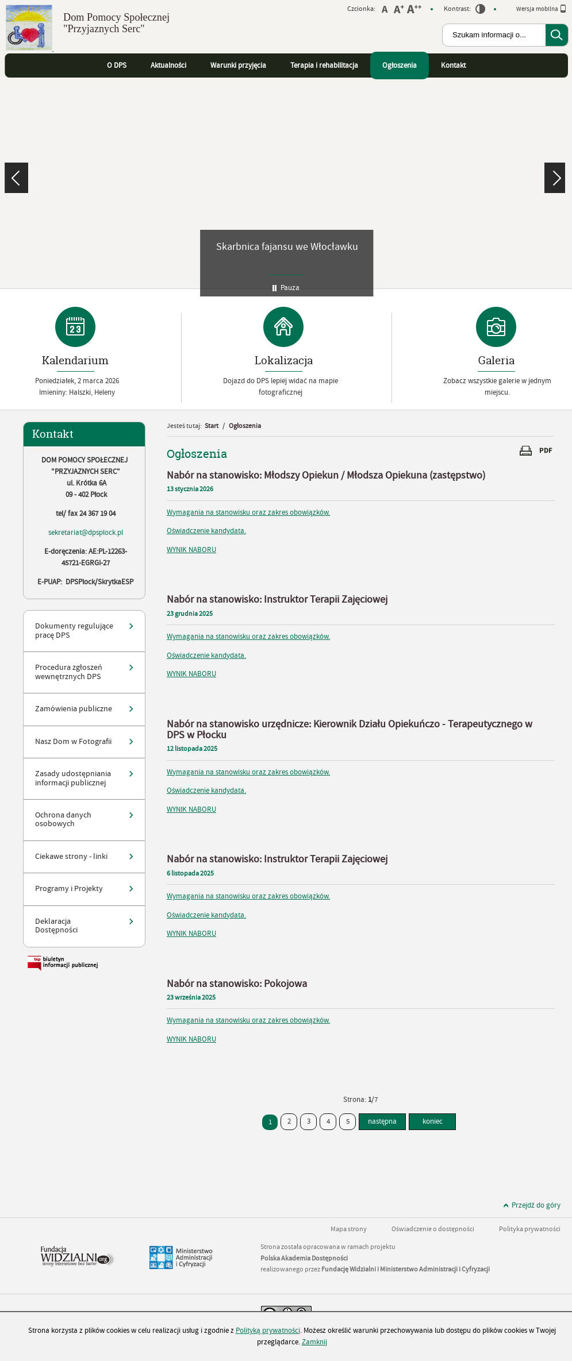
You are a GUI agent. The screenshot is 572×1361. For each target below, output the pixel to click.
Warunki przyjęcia (238, 65)
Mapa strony (349, 1229)
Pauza (290, 287)
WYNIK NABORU (191, 549)
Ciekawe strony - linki (71, 856)
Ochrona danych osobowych (63, 819)
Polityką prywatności (268, 1330)
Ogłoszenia (399, 65)
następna (382, 1121)
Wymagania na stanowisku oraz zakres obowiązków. (248, 512)
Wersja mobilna (541, 8)
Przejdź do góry (536, 1205)
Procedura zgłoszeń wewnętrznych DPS (68, 671)
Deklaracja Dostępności (56, 925)
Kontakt (453, 65)
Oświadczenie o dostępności (432, 1229)
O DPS (116, 65)
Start (211, 426)
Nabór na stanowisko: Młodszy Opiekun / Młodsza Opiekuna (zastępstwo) (326, 475)
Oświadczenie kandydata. (206, 530)
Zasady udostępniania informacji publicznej (73, 778)
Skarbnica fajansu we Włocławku (287, 246)
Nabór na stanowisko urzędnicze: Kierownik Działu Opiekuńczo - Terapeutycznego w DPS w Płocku (349, 730)
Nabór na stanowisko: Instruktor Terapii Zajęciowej (277, 599)
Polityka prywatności (530, 1229)
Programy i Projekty (69, 889)
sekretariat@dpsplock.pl (85, 532)
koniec (426, 1119)
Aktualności (168, 65)
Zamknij (314, 1342)
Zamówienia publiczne (73, 709)
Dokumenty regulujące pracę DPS (74, 630)
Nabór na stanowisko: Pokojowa (237, 983)
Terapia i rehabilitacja (324, 65)
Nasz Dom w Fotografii (73, 742)
